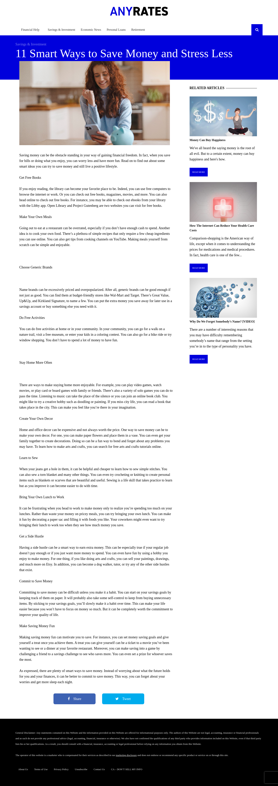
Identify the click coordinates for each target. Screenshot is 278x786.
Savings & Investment (61, 29)
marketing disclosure (126, 755)
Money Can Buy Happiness (207, 140)
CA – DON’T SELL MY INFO (126, 769)
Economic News (91, 29)
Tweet (123, 699)
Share (74, 699)
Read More (198, 172)
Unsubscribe (81, 769)
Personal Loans (116, 29)
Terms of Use (41, 769)
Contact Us (99, 769)
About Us (23, 769)
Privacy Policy (61, 769)
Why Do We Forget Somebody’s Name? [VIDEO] (222, 321)
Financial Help (30, 29)
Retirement (138, 29)
